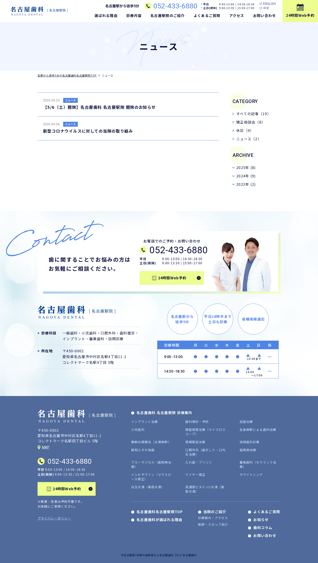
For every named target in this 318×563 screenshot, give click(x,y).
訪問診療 (115, 338)
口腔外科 (108, 333)
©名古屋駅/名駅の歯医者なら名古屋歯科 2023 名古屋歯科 (159, 555)
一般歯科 (70, 333)
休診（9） (245, 130)
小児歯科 (89, 333)
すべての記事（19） (253, 113)
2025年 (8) (246, 167)
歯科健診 (127, 333)
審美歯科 (96, 338)
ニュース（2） (248, 138)
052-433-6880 (175, 5)
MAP (45, 447)
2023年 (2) (246, 184)
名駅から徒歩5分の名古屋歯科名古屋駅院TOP (67, 75)
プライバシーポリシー (54, 518)
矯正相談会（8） (250, 122)
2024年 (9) (246, 175)
